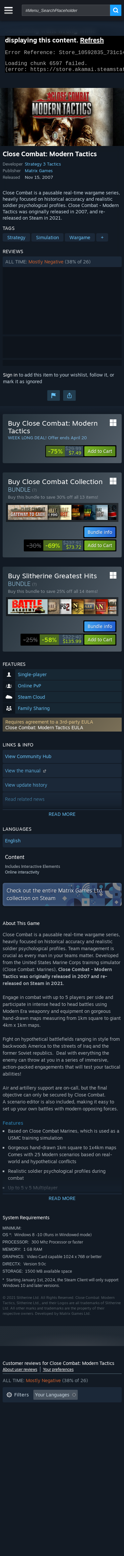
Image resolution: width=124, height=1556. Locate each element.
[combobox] (66, 10)
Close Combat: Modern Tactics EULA (44, 731)
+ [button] (102, 241)
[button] (62, 265)
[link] (64, 455)
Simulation (47, 241)
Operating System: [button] (27, 1429)
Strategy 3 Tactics (43, 168)
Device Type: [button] (20, 1439)
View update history (26, 789)
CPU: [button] (65, 1429)
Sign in (10, 379)
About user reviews (20, 1373)
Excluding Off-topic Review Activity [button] (45, 1409)
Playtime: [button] (17, 1419)
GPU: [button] (88, 1429)
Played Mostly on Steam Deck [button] (72, 1419)
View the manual (26, 774)
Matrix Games (39, 174)
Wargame (79, 241)
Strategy (16, 241)
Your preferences (58, 1373)
